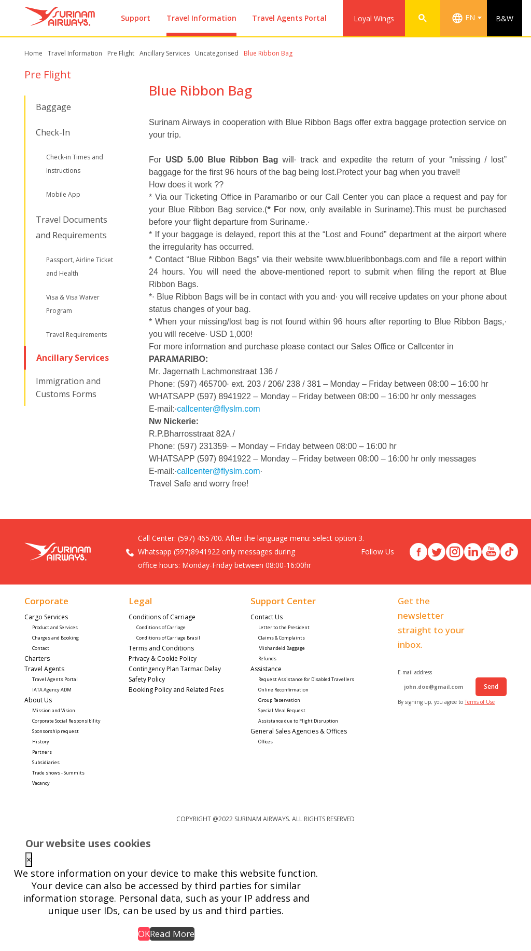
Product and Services (55, 627)
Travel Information (201, 18)
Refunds (267, 658)
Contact (40, 648)
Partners (42, 752)
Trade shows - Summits (58, 772)
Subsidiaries (46, 762)
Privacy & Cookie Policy (163, 658)
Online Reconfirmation (283, 689)
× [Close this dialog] (28, 859)
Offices (265, 741)
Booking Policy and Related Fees (176, 689)
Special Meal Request (282, 710)
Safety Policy (147, 679)
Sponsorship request (55, 731)
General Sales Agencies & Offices (298, 731)
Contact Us (267, 617)
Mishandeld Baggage (281, 648)
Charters (37, 658)
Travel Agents (44, 668)
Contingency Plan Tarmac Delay (175, 668)
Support (135, 18)
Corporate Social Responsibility (67, 720)
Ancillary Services (72, 357)
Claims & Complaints (281, 637)
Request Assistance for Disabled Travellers (306, 679)
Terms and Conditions (161, 648)
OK (144, 934)
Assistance (266, 668)
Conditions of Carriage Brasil (168, 637)
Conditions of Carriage (162, 617)
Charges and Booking (55, 637)
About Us (38, 700)
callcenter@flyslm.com (218, 408)
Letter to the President (284, 627)
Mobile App (63, 194)
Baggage (53, 107)
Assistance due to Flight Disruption (298, 720)
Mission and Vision (53, 710)
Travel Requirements (76, 334)
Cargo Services (46, 617)
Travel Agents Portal (289, 18)
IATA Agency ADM (52, 689)
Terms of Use (480, 701)
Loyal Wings (374, 18)
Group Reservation (279, 700)
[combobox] (469, 18)
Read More (172, 934)
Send (491, 686)
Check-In (53, 132)
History (40, 741)
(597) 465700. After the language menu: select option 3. (271, 538)
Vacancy (41, 783)
